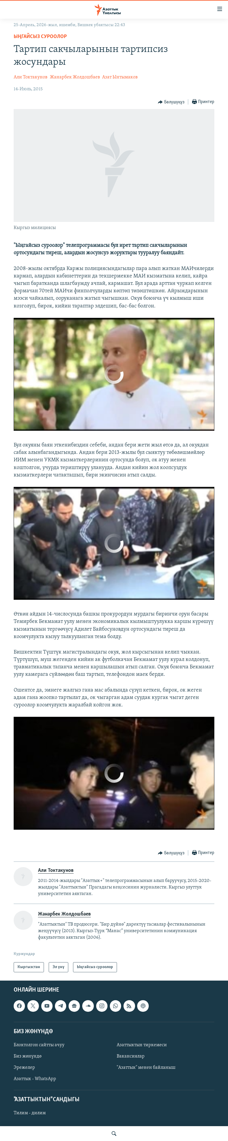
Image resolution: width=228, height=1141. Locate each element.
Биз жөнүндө (28, 1056)
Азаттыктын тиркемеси (142, 1045)
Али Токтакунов (31, 77)
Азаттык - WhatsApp (35, 1079)
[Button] (171, 102)
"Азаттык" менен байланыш (146, 1067)
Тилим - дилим (30, 1113)
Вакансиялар (131, 1056)
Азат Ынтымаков (120, 77)
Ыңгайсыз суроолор (40, 37)
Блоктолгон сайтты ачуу (39, 1045)
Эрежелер (24, 1067)
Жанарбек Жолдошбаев (75, 77)
